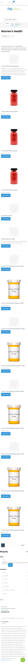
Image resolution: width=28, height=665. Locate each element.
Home (12, 24)
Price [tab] (1, 557)
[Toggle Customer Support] (23, 660)
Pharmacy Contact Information (8, 608)
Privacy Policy (4, 606)
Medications (18, 24)
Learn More (6, 78)
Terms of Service (4, 610)
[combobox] (10, 19)
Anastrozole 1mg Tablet (8, 239)
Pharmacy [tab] (3, 569)
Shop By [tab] (4, 552)
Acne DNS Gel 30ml (6, 215)
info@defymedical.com (6, 660)
